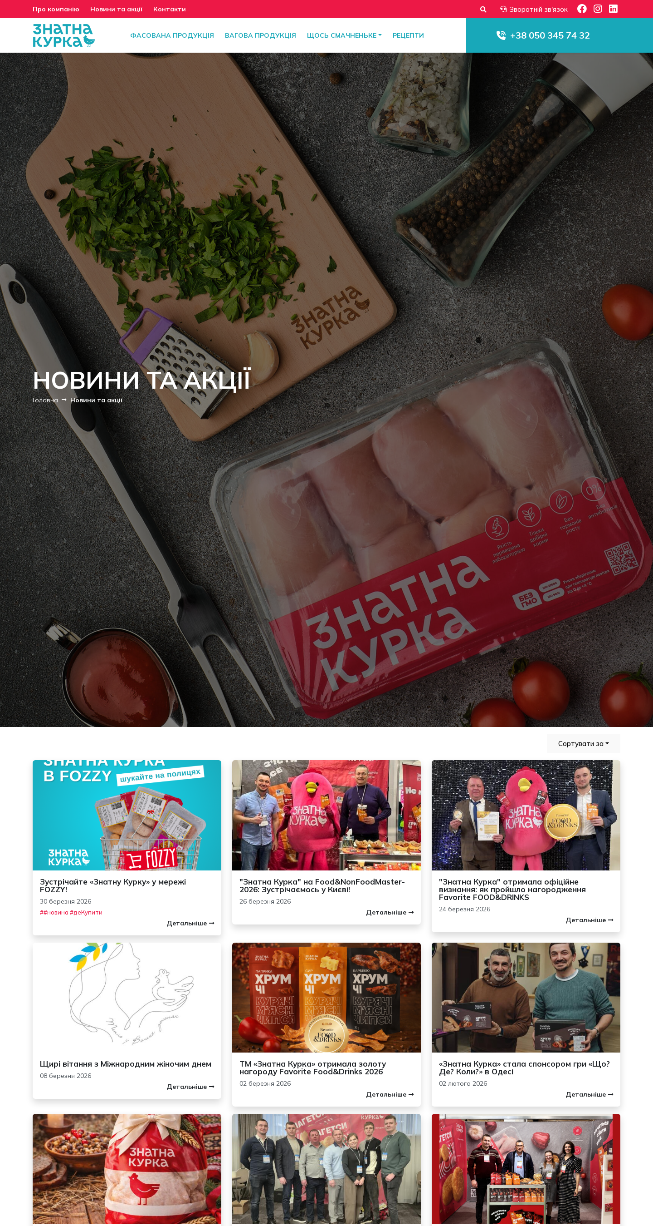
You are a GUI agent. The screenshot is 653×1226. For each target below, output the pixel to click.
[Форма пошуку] (483, 9)
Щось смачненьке (341, 35)
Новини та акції (116, 9)
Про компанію (56, 9)
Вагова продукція (260, 35)
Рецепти (408, 35)
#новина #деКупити (73, 912)
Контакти (169, 9)
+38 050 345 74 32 (550, 35)
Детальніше (190, 923)
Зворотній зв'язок (534, 9)
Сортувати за (581, 743)
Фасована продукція (172, 35)
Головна (45, 399)
